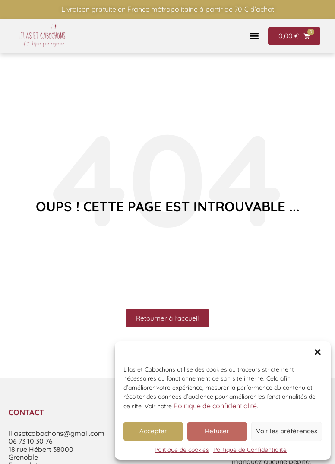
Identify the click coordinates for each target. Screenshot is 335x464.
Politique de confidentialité (215, 405)
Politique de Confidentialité (250, 450)
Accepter (153, 431)
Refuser (217, 431)
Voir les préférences (286, 431)
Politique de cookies (182, 450)
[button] (317, 352)
